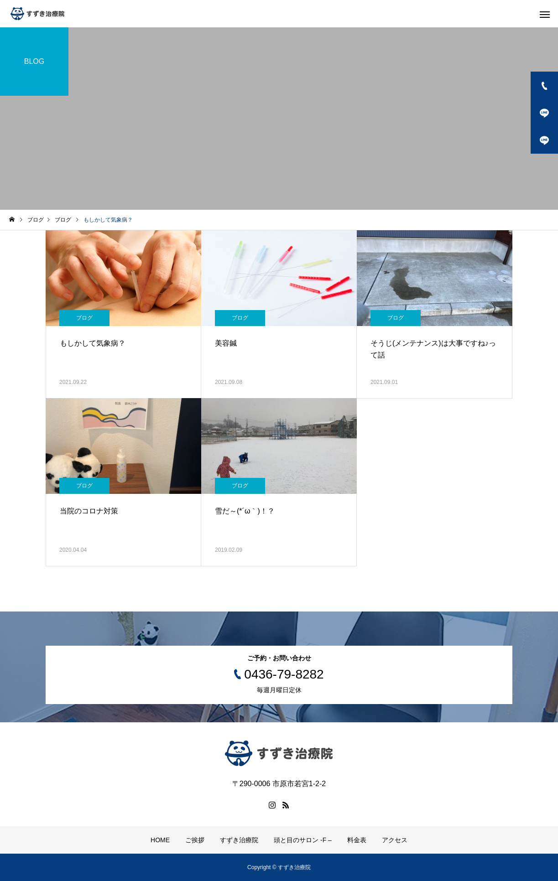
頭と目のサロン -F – (303, 840)
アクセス (394, 840)
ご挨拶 (194, 840)
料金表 (356, 840)
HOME (160, 840)
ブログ (84, 318)
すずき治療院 (239, 840)
